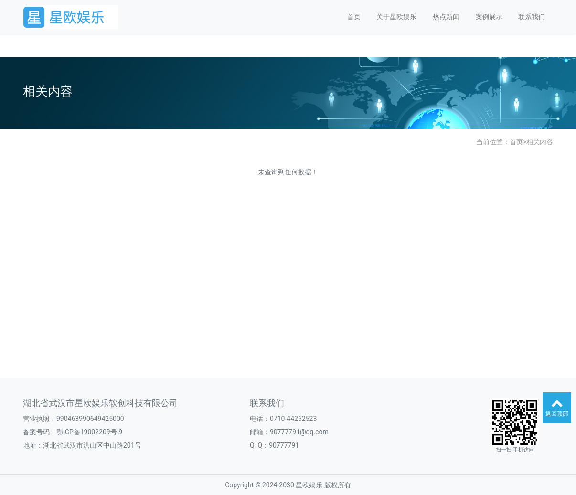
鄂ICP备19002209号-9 (89, 432)
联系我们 (531, 17)
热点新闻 (446, 17)
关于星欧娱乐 (396, 17)
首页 (354, 17)
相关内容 (539, 142)
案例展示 (489, 17)
